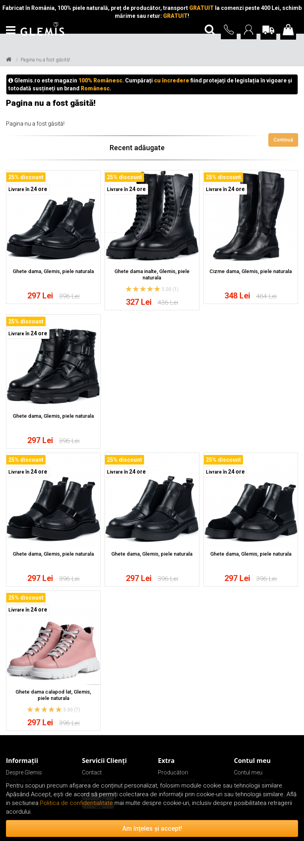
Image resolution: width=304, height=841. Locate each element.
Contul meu (248, 772)
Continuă (283, 140)
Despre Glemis (24, 772)
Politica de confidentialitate (76, 803)
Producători (173, 772)
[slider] (143, 289)
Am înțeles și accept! (152, 828)
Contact (92, 772)
